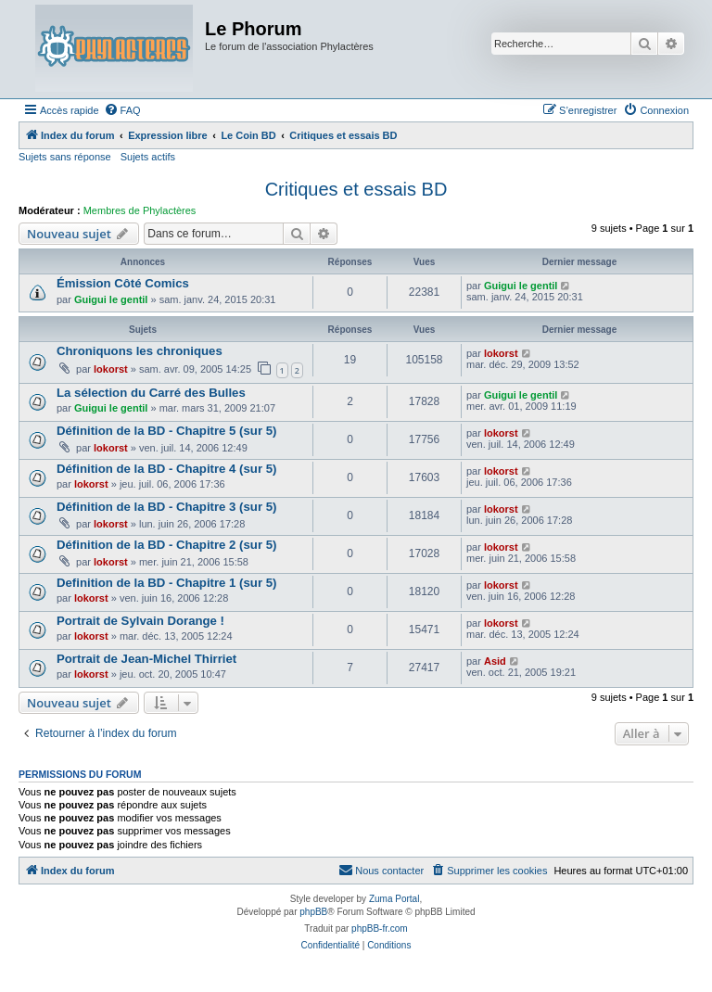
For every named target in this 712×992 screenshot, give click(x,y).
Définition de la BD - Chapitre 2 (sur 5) (166, 545)
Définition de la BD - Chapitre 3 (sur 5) (166, 507)
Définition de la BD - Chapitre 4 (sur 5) (166, 469)
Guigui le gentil (110, 299)
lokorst (111, 369)
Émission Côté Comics (123, 283)
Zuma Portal (394, 899)
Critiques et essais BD (356, 189)
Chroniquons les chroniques (139, 351)
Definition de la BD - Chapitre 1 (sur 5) (166, 583)
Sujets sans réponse (65, 156)
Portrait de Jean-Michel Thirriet (146, 659)
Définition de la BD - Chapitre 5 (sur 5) (166, 431)
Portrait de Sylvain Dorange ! (140, 621)
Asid (495, 661)
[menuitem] (122, 110)
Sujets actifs (148, 156)
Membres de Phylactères (140, 210)
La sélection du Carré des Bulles (151, 393)
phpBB (313, 912)
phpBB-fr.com (379, 928)
